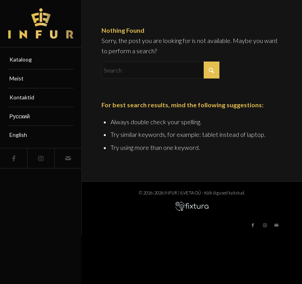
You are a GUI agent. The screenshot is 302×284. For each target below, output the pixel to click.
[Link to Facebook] (13, 158)
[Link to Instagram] (40, 158)
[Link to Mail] (67, 158)
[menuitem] (41, 59)
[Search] (160, 70)
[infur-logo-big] (41, 23)
